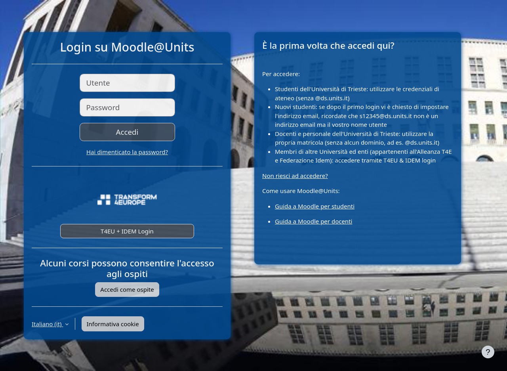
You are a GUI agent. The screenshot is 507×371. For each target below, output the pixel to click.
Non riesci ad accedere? (295, 176)
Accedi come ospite (127, 289)
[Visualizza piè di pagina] (488, 352)
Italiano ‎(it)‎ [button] (47, 324)
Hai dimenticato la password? (127, 152)
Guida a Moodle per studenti (315, 206)
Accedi (127, 132)
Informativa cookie (113, 324)
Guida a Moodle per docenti (313, 221)
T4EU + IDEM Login (127, 231)
